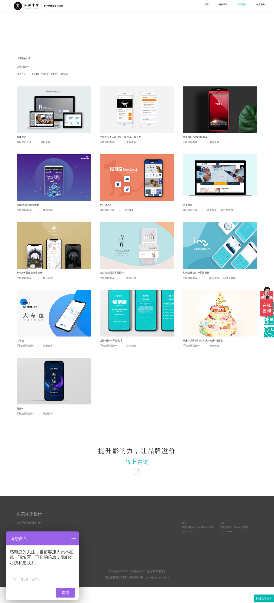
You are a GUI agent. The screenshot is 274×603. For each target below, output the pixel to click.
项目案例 (167, 5)
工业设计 (107, 26)
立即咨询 (261, 598)
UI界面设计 (137, 26)
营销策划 (50, 37)
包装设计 (107, 37)
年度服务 (188, 5)
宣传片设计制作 (167, 37)
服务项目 (84, 529)
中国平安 (50, 74)
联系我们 (251, 5)
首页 (127, 5)
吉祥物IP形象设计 (83, 37)
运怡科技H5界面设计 (114, 348)
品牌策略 (50, 26)
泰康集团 (38, 74)
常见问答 (152, 544)
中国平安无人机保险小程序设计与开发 (125, 139)
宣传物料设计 (81, 42)
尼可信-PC (107, 208)
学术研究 (209, 5)
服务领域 (145, 5)
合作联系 (188, 529)
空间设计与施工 (196, 33)
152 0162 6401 (190, 549)
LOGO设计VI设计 (83, 33)
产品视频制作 (166, 42)
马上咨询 (137, 474)
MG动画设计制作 (168, 33)
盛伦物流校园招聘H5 (31, 208)
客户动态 (152, 549)
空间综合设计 (196, 26)
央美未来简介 (120, 539)
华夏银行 (62, 74)
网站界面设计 (138, 33)
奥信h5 (21, 418)
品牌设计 (79, 26)
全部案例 (22, 26)
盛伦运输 (75, 74)
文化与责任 (119, 549)
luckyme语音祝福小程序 (33, 278)
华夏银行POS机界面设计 (200, 139)
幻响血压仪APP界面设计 (199, 278)
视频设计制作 (167, 26)
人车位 (21, 348)
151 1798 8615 (228, 549)
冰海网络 (189, 208)
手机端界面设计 (139, 37)
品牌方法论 (153, 553)
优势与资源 (119, 544)
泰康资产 (23, 139)
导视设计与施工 (196, 37)
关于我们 (230, 5)
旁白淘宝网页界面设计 (115, 278)
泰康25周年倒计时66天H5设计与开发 (208, 348)
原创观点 (152, 539)
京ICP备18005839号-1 (157, 593)
